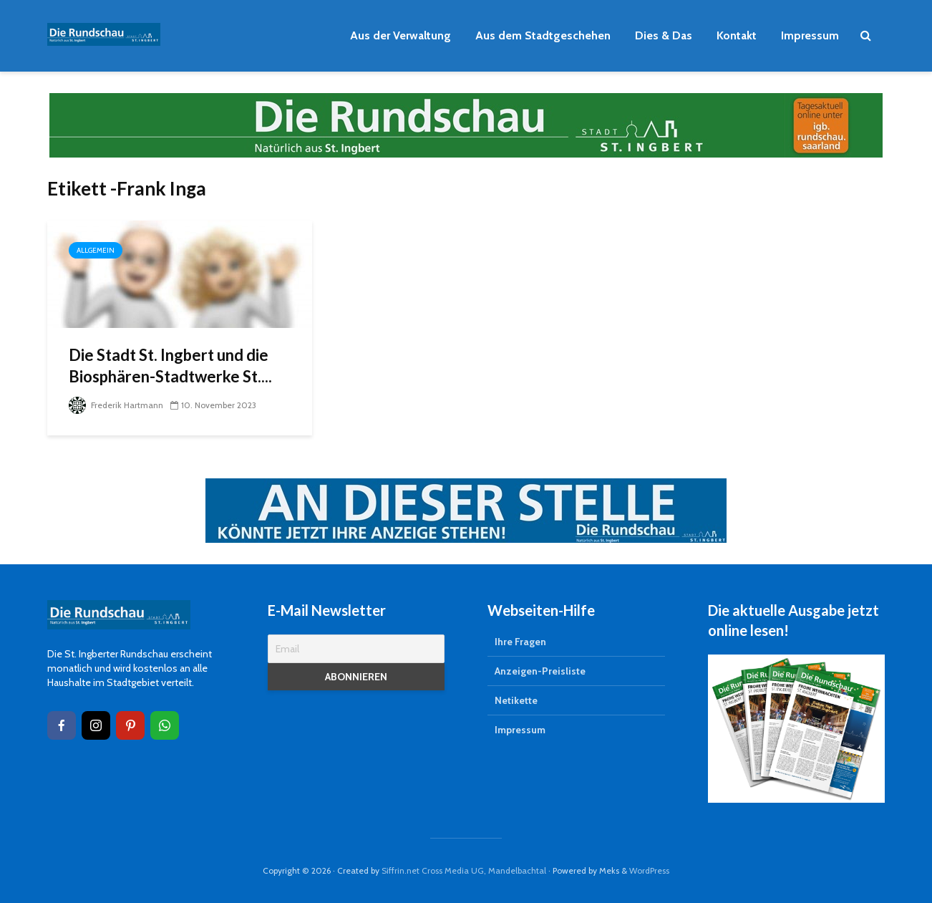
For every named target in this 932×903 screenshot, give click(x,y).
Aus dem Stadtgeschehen (543, 35)
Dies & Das (663, 35)
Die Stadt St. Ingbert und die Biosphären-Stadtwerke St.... (170, 365)
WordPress (649, 870)
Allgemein (96, 250)
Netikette (516, 700)
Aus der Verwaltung (400, 35)
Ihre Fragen (520, 641)
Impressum (810, 35)
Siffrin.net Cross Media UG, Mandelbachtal (464, 870)
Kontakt (737, 35)
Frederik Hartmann (116, 405)
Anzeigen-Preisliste (540, 671)
